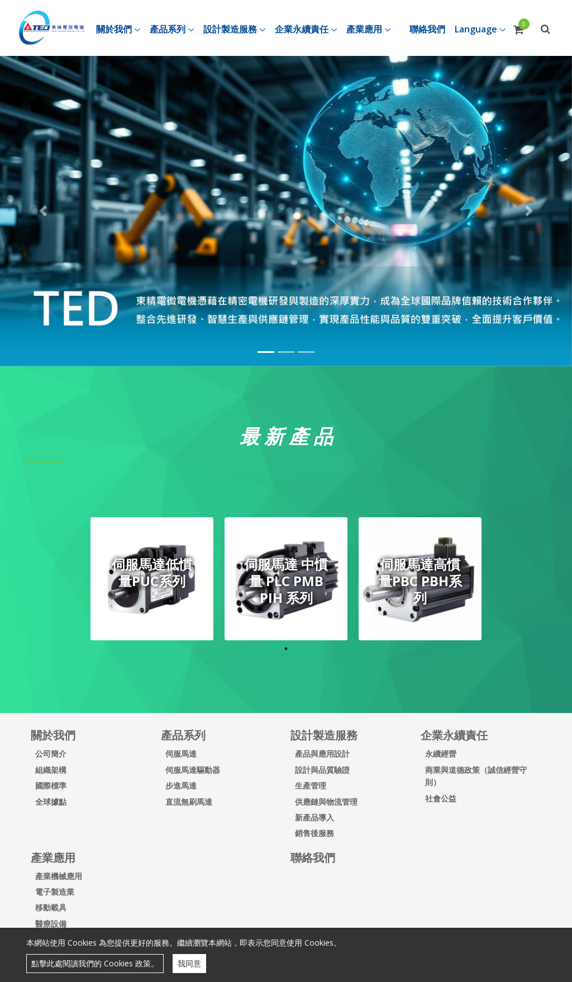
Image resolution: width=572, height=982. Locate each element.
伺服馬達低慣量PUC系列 (152, 572)
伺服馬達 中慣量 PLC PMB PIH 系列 (286, 581)
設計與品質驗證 (322, 769)
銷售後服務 (314, 833)
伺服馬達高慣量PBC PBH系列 (420, 581)
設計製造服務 (324, 735)
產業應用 (53, 857)
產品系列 (183, 735)
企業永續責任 (454, 735)
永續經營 (440, 753)
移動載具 (50, 907)
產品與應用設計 (322, 753)
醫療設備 (50, 923)
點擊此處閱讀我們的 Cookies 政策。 (95, 963)
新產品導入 (314, 817)
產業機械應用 (58, 876)
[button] (43, 211)
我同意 (189, 963)
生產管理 (310, 785)
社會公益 (440, 798)
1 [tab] (286, 648)
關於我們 (53, 735)
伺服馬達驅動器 (192, 769)
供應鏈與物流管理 (326, 801)
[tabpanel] (152, 578)
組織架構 (50, 769)
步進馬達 (181, 785)
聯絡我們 (312, 857)
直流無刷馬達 (188, 801)
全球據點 (50, 801)
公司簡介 (50, 753)
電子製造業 (54, 891)
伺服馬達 (181, 753)
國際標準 (50, 785)
